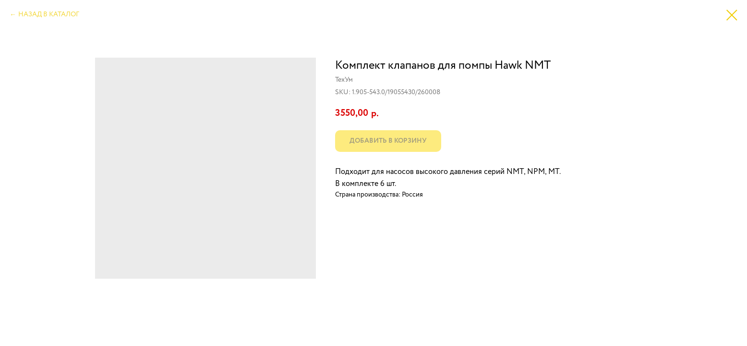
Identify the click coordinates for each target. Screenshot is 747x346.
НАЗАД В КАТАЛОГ (48, 14)
